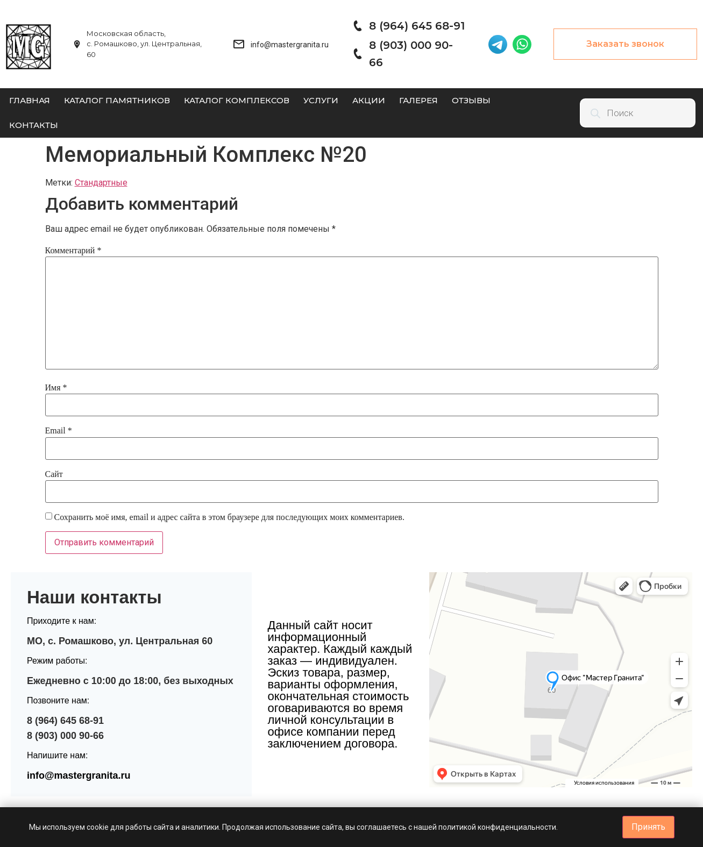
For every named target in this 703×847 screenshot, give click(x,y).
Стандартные (101, 182)
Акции (368, 100)
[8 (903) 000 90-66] (357, 53)
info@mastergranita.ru (79, 775)
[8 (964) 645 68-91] (357, 25)
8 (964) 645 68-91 (417, 25)
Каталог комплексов (236, 100)
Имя (56, 387)
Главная (29, 100)
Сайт (54, 474)
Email (58, 430)
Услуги (320, 100)
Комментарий (73, 250)
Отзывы (471, 100)
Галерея (418, 100)
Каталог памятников (117, 100)
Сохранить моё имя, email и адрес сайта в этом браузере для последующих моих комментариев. (229, 517)
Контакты (33, 125)
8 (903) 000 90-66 (65, 735)
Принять (648, 827)
